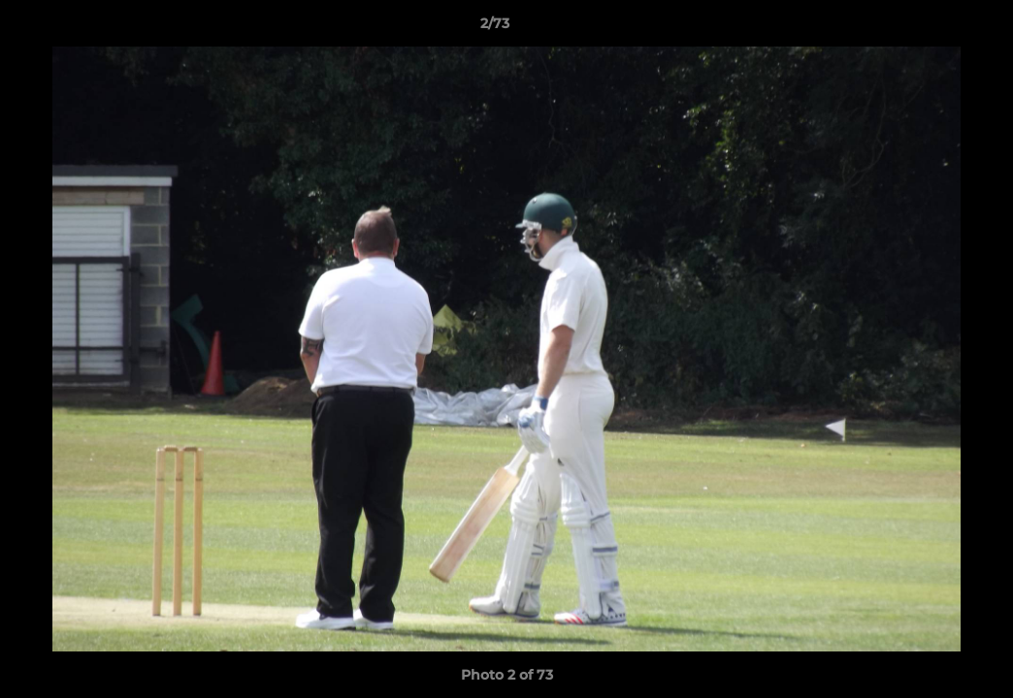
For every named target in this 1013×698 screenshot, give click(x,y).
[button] (931, 28)
